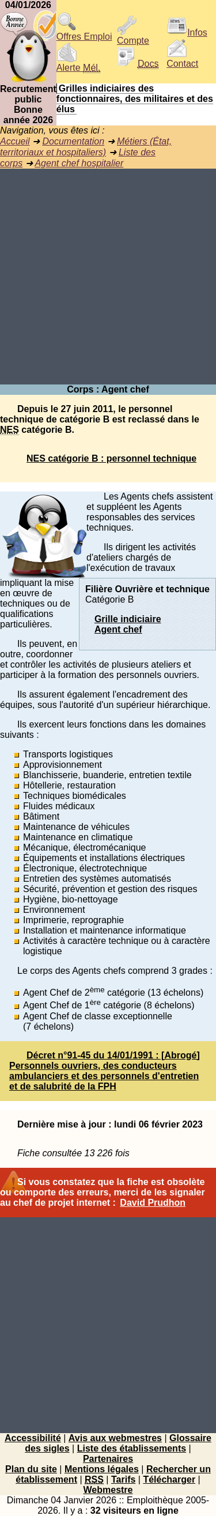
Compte (133, 36)
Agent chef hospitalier (79, 163)
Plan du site (31, 1469)
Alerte (78, 64)
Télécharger (169, 1479)
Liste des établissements (131, 1448)
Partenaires (108, 1459)
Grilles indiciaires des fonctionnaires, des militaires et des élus (134, 98)
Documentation (73, 141)
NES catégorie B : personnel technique (111, 458)
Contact (182, 59)
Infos (186, 32)
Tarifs (123, 1479)
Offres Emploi (84, 32)
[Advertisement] (108, 276)
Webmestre (108, 1490)
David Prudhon (152, 1203)
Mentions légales (102, 1469)
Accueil (15, 141)
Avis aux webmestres (115, 1438)
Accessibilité (33, 1438)
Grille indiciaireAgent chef (127, 624)
